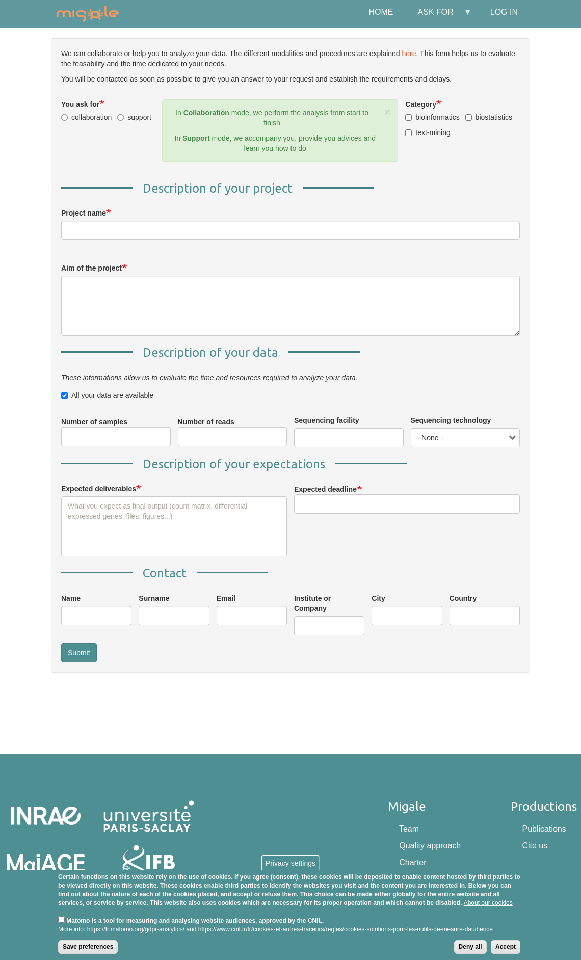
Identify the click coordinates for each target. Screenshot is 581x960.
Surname (154, 598)
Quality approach (430, 845)
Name (71, 598)
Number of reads (206, 422)
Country (463, 598)
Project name (83, 213)
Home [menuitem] (381, 12)
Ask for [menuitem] (439, 16)
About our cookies (488, 902)
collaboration (86, 117)
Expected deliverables (98, 489)
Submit (79, 653)
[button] (387, 111)
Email (226, 598)
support (134, 117)
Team (409, 828)
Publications (544, 828)
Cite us (534, 845)
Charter (412, 862)
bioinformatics (432, 117)
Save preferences (88, 946)
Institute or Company (312, 603)
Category (420, 104)
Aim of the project (91, 268)
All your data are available (107, 395)
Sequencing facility (326, 420)
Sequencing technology (451, 420)
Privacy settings (290, 863)
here (409, 53)
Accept (505, 946)
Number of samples (94, 422)
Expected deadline (325, 489)
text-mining (427, 132)
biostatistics (488, 117)
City (378, 598)
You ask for (80, 104)
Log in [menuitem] (504, 12)
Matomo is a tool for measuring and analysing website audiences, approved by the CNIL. (195, 920)
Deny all (470, 946)
